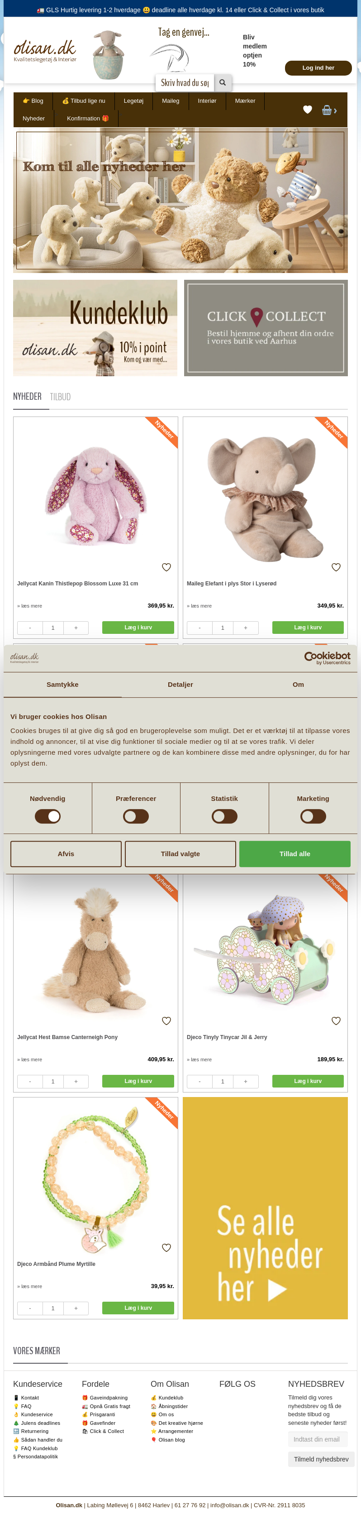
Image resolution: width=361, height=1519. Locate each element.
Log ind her (319, 67)
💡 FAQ (22, 1406)
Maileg (170, 100)
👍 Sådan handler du (37, 1439)
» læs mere (29, 606)
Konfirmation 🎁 (88, 118)
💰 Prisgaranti (98, 1414)
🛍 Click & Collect (103, 1431)
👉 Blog (33, 100)
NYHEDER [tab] (27, 396)
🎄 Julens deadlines (36, 1423)
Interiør (207, 100)
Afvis (65, 854)
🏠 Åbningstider (169, 1406)
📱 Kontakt (26, 1397)
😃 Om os (162, 1414)
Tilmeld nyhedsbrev (321, 1459)
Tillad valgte (180, 854)
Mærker (245, 100)
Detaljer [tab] (180, 684)
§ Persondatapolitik (35, 1456)
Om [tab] (298, 684)
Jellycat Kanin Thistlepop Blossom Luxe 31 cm (77, 583)
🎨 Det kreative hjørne (177, 1423)
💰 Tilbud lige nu (83, 100)
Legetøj (133, 100)
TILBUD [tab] (60, 397)
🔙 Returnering (30, 1431)
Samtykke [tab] (63, 684)
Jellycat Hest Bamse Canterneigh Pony (67, 1037)
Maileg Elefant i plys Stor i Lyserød (231, 583)
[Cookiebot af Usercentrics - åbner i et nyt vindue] (311, 658)
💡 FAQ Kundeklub (35, 1448)
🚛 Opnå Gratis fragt (106, 1406)
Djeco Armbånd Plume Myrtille (56, 1264)
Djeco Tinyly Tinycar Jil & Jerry (227, 1037)
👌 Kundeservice (33, 1414)
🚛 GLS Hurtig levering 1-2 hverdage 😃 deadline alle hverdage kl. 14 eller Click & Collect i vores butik (180, 10)
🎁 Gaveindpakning (105, 1397)
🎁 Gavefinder (98, 1423)
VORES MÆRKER (36, 1351)
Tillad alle (295, 854)
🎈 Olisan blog (168, 1439)
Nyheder (34, 118)
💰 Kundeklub (167, 1397)
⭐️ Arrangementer (172, 1431)
